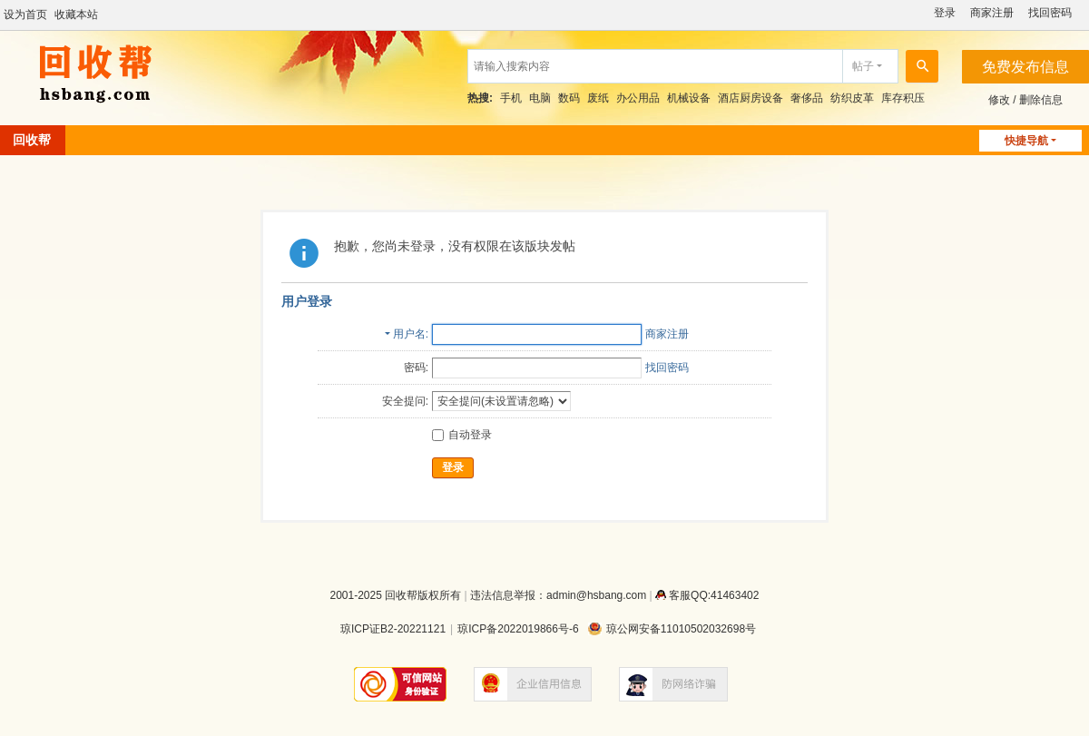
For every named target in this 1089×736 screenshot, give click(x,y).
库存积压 (903, 98)
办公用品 (638, 98)
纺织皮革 (852, 98)
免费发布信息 (1025, 66)
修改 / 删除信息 (1025, 99)
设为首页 (25, 14)
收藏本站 (76, 14)
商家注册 (992, 12)
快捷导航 (1026, 140)
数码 (569, 98)
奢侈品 (806, 98)
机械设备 (689, 98)
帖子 (863, 66)
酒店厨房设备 (750, 98)
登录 (945, 12)
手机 (511, 98)
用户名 (409, 334)
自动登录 (462, 434)
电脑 (540, 98)
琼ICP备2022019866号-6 (517, 629)
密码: (416, 367)
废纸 (598, 98)
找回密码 (1050, 12)
